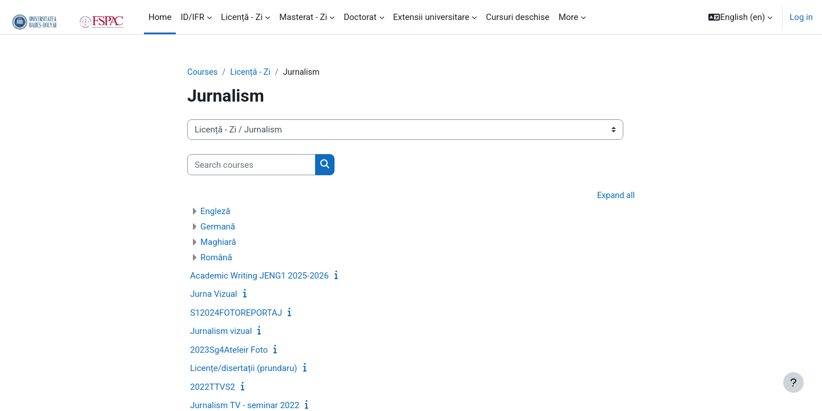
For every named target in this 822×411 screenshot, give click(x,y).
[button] (740, 17)
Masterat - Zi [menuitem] (303, 17)
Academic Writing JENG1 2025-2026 (259, 276)
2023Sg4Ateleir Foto (229, 350)
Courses (203, 72)
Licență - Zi (252, 72)
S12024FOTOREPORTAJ (236, 313)
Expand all (615, 196)
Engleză (215, 212)
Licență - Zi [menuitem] (242, 17)
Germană (217, 227)
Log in (801, 17)
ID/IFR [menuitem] (192, 17)
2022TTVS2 (212, 387)
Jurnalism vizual (221, 332)
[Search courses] (251, 165)
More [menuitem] (568, 17)
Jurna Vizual (213, 295)
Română (216, 258)
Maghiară (218, 242)
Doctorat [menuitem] (360, 17)
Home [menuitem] (159, 17)
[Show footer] (793, 382)
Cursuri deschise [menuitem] (517, 17)
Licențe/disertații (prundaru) (243, 369)
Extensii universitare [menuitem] (431, 17)
